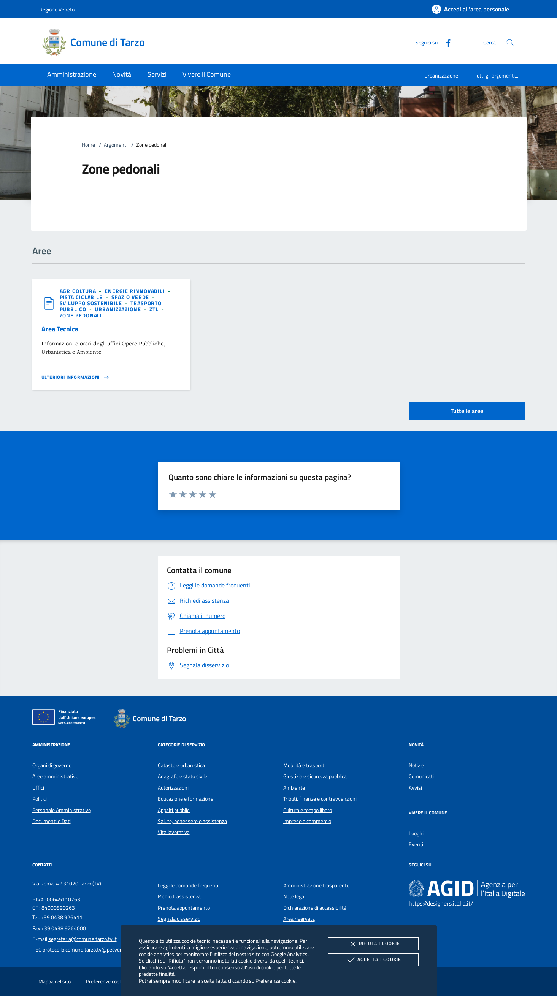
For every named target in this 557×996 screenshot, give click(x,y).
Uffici (38, 788)
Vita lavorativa (174, 832)
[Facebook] (445, 42)
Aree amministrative (55, 776)
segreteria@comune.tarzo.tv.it (82, 939)
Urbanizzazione (441, 75)
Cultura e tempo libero (307, 810)
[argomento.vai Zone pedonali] (81, 315)
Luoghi (416, 833)
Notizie (416, 765)
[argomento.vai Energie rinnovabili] (135, 291)
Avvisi (415, 788)
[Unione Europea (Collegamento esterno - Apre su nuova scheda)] (66, 718)
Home (88, 145)
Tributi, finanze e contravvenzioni (320, 799)
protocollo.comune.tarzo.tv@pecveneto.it (88, 949)
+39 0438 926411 (62, 917)
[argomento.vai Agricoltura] (79, 291)
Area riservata (299, 919)
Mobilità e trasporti (304, 765)
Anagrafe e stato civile (182, 776)
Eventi (416, 844)
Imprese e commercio (307, 821)
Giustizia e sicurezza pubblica (315, 776)
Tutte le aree (467, 410)
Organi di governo (51, 765)
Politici (39, 799)
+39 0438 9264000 (63, 928)
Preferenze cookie (275, 981)
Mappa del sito (54, 981)
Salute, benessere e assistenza (192, 821)
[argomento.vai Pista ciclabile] (82, 297)
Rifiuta (373, 944)
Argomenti (115, 145)
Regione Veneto (57, 9)
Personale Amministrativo (61, 810)
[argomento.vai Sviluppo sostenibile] (92, 303)
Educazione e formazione (185, 799)
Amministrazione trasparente (316, 885)
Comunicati (421, 776)
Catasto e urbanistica (181, 765)
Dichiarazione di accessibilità (314, 908)
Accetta (373, 960)
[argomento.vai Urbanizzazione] (119, 309)
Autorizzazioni (173, 788)
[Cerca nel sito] (510, 42)
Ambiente (294, 788)
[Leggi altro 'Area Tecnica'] (75, 377)
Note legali (294, 896)
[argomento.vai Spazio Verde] (131, 297)
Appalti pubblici (174, 810)
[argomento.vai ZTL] (154, 309)
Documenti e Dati (51, 821)
